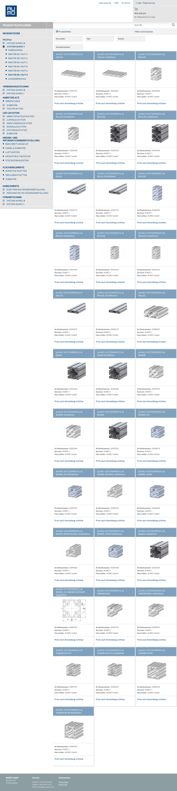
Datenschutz (63, 782)
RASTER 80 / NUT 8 (18, 74)
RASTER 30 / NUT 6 (18, 58)
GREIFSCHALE (13, 101)
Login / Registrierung (145, 3)
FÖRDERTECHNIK (12, 197)
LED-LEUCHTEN (11, 113)
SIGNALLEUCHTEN (16, 126)
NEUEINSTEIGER (11, 33)
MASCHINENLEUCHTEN (19, 123)
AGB (116, 3)
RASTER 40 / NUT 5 (18, 62)
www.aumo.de (105, 3)
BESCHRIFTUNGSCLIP (17, 144)
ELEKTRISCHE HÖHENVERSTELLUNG (26, 189)
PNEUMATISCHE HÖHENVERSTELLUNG (27, 193)
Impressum (63, 784)
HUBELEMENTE (11, 186)
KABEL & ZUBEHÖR (16, 148)
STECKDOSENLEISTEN (17, 160)
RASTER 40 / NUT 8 (18, 66)
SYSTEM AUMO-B (16, 43)
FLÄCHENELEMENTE (13, 167)
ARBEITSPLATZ (11, 97)
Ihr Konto (126, 3)
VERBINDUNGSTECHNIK (16, 86)
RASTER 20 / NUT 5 (18, 54)
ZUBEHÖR (12, 105)
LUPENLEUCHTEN (16, 119)
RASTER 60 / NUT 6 (18, 70)
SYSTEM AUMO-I (16, 46)
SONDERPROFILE (17, 78)
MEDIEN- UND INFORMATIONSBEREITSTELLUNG (21, 139)
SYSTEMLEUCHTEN (17, 130)
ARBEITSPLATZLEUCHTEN (20, 116)
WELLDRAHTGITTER (16, 175)
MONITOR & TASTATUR (18, 156)
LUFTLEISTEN (13, 152)
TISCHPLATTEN (15, 108)
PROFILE (7, 39)
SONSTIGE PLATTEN (16, 170)
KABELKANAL (15, 50)
